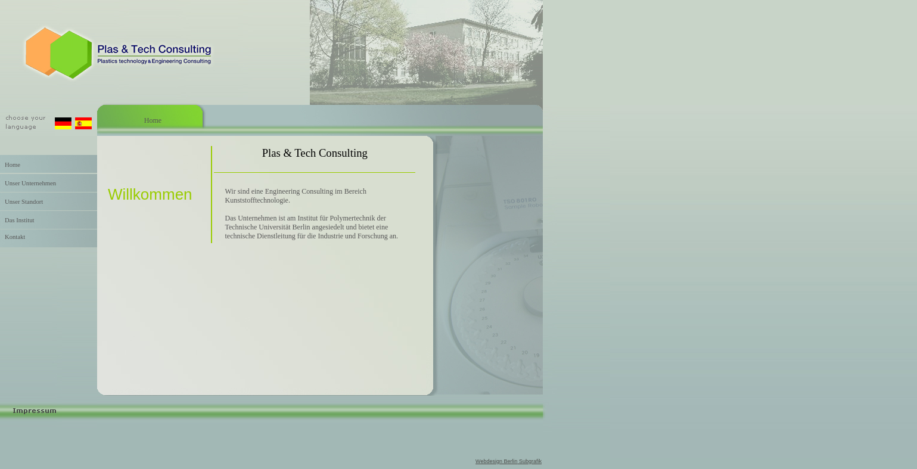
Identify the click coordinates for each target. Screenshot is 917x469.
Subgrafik (529, 461)
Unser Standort (21, 201)
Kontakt (12, 237)
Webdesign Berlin (496, 461)
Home (10, 164)
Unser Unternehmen (28, 183)
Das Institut (17, 220)
